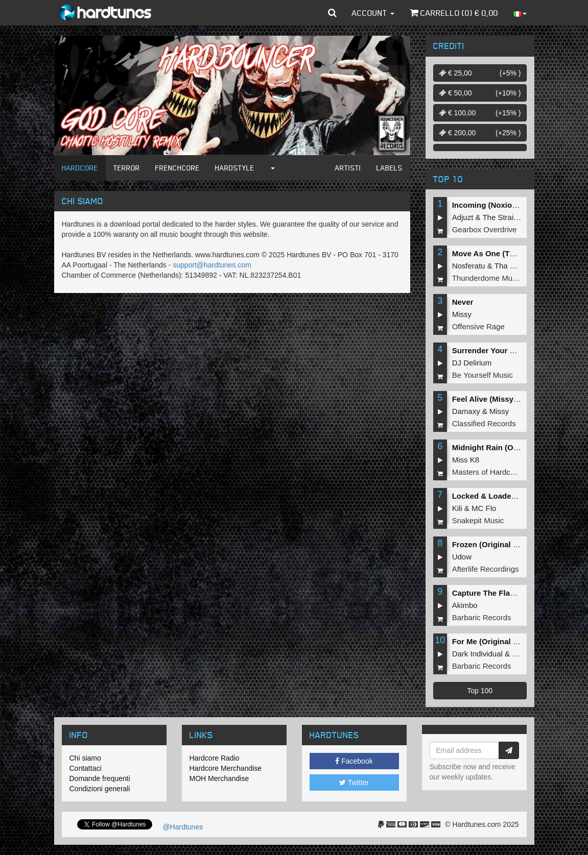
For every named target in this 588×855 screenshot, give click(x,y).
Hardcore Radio (215, 758)
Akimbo (465, 605)
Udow (462, 556)
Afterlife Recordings (485, 569)
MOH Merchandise (219, 778)
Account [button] (373, 13)
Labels (390, 167)
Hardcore (80, 167)
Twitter (354, 782)
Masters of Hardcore (487, 472)
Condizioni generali (99, 789)
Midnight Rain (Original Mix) (503, 447)
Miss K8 (465, 459)
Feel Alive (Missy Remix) (497, 399)
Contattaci (85, 768)
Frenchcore (177, 167)
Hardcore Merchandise (226, 768)
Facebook (353, 761)
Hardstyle (234, 167)
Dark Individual (477, 653)
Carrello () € (454, 13)
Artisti (348, 167)
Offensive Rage (478, 326)
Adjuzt (463, 217)
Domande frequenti (99, 778)
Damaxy (466, 411)
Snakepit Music (478, 520)
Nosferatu (468, 265)
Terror (126, 167)
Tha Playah (514, 265)
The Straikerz (505, 217)
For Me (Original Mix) (490, 641)
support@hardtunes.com (212, 265)
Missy (462, 314)
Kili (457, 508)
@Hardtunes (182, 827)
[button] (332, 13)
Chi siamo (85, 758)
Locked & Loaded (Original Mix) (509, 496)
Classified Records (484, 423)
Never (463, 302)
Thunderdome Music (487, 278)
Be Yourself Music (482, 375)
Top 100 (479, 691)
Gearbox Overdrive (484, 229)
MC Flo (484, 508)
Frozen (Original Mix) (490, 544)
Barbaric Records (481, 617)
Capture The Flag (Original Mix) (509, 593)
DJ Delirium (472, 362)
